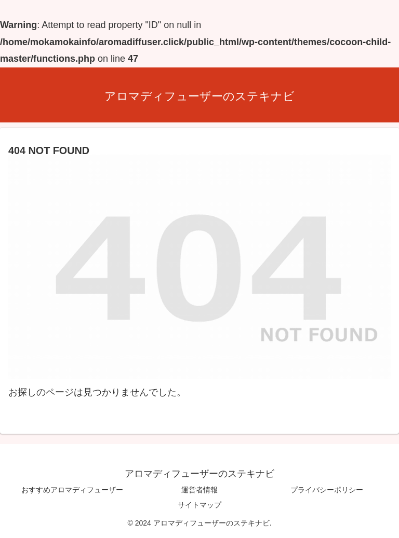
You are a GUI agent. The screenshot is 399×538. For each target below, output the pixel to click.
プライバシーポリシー (326, 490)
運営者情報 (199, 490)
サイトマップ (199, 505)
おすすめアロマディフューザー (72, 490)
